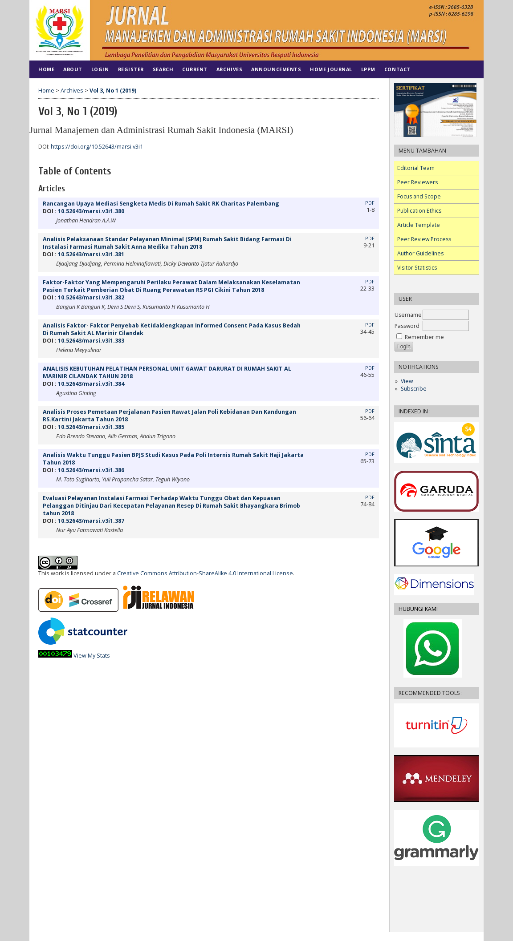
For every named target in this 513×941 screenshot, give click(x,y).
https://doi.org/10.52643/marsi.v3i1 (97, 146)
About (72, 69)
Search (163, 69)
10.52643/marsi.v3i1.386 (91, 470)
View (407, 381)
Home (46, 69)
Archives (229, 69)
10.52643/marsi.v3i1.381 (91, 254)
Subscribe (414, 388)
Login (100, 69)
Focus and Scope (419, 196)
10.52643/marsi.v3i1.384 (91, 384)
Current (195, 69)
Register (131, 69)
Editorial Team (416, 168)
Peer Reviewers (417, 182)
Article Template (418, 225)
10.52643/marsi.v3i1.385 (91, 427)
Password (407, 326)
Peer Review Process (424, 239)
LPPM (368, 69)
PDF (370, 203)
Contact (397, 69)
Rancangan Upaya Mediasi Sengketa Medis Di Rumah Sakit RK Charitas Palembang (161, 203)
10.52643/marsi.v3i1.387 (91, 521)
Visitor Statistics (417, 267)
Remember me (424, 337)
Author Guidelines (420, 253)
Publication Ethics (419, 210)
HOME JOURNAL (331, 69)
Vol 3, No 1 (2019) (113, 90)
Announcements (276, 69)
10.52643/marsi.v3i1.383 (91, 340)
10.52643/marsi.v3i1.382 (91, 297)
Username (408, 315)
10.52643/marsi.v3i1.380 (91, 211)
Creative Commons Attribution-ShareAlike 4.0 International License (205, 573)
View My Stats (91, 655)
